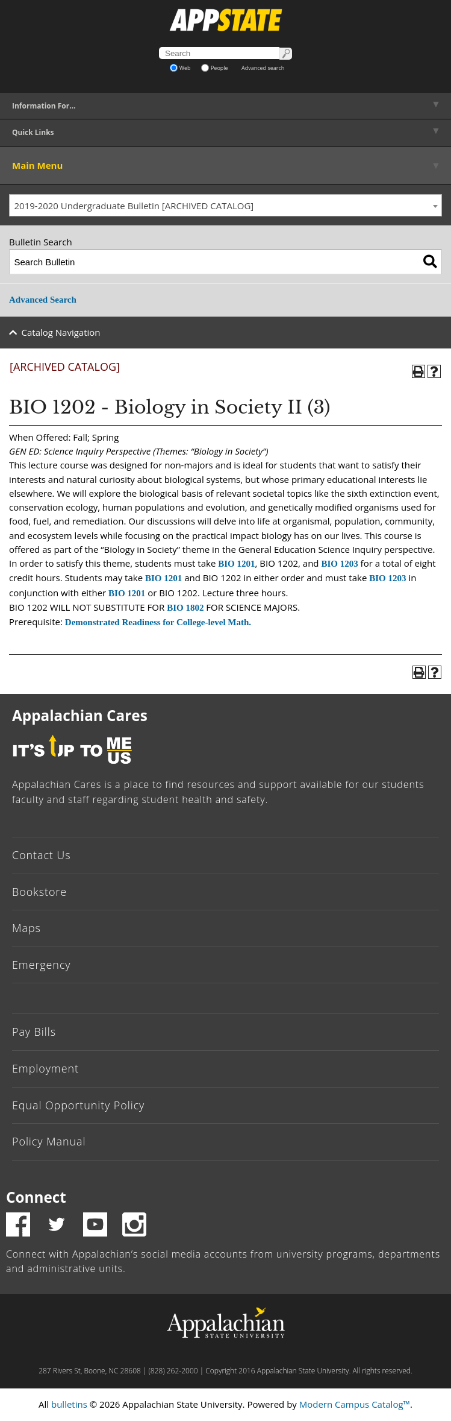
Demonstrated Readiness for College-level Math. (158, 622)
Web (180, 68)
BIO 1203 (339, 564)
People (214, 68)
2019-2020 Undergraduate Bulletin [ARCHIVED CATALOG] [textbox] (134, 206)
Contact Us (41, 855)
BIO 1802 (185, 608)
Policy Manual (49, 1141)
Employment (45, 1068)
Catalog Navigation (61, 332)
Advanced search (262, 68)
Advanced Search (42, 299)
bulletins (69, 1404)
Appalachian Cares (80, 715)
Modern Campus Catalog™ (354, 1404)
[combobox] (225, 205)
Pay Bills (34, 1031)
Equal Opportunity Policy (78, 1105)
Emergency (41, 964)
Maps (26, 928)
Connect (36, 1197)
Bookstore (39, 891)
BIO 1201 (236, 564)
